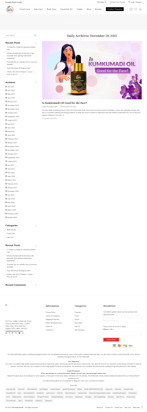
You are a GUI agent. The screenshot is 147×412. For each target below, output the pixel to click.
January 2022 (12, 143)
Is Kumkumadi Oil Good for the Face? (64, 102)
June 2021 (11, 169)
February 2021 (13, 184)
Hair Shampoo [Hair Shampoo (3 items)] (70, 393)
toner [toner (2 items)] (20, 401)
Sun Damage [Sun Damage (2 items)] (11, 401)
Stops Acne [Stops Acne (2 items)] (131, 397)
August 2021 (12, 161)
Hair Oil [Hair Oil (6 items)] (59, 393)
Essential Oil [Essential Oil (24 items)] (10, 393)
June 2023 (11, 90)
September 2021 (13, 158)
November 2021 (13, 150)
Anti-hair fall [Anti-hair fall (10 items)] (10, 389)
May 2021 (11, 173)
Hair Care (38, 9)
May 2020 (11, 202)
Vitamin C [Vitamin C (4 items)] (39, 401)
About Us (49, 326)
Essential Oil (66, 9)
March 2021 (12, 180)
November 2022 (13, 109)
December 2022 (13, 105)
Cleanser (78, 312)
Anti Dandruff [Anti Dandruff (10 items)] (32, 389)
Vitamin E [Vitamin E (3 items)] (48, 401)
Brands (98, 9)
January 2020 (12, 217)
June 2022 (11, 128)
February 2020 (13, 214)
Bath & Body (11, 230)
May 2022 (11, 131)
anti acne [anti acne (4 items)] (21, 389)
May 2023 (11, 94)
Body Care (51, 9)
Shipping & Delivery (52, 319)
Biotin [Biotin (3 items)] (80, 389)
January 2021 (12, 188)
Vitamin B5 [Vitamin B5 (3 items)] (29, 401)
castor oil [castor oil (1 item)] (108, 389)
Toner (77, 316)
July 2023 (11, 87)
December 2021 (13, 146)
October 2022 (12, 113)
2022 (70, 22)
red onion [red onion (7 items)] (69, 397)
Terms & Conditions (53, 316)
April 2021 (11, 176)
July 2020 (11, 195)
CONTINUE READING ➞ (50, 118)
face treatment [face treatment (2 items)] (29, 393)
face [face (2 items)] (19, 393)
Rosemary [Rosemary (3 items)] (78, 397)
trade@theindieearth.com (14, 331)
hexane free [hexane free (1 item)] (82, 393)
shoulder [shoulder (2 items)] (88, 397)
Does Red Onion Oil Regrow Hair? (19, 68)
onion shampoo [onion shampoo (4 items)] (29, 397)
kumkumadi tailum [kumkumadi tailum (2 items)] (119, 393)
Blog (89, 9)
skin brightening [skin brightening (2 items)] (99, 397)
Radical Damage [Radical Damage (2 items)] (57, 397)
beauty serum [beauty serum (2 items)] (55, 389)
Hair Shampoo (80, 330)
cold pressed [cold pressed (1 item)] (128, 389)
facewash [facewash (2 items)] (40, 393)
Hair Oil (77, 326)
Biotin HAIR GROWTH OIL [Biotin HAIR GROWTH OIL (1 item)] (94, 389)
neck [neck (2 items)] (8, 397)
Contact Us (49, 330)
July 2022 (11, 124)
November (78, 22)
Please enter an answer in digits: (114, 326)
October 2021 (12, 154)
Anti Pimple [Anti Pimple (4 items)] (43, 389)
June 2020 (11, 199)
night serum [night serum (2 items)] (17, 397)
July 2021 (11, 165)
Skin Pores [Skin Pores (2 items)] (120, 397)
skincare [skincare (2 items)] (111, 397)
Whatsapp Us (101, 2)
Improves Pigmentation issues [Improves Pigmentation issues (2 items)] (99, 393)
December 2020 (13, 191)
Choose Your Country (117, 2)
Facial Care (25, 9)
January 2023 (12, 101)
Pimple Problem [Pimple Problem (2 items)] (43, 397)
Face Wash (78, 323)
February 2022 (13, 139)
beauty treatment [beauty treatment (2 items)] (69, 389)
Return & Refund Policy (54, 323)
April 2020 (11, 206)
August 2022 (12, 120)
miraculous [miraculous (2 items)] (132, 393)
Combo (80, 9)
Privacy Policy (50, 312)
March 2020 (12, 210)
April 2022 (11, 135)
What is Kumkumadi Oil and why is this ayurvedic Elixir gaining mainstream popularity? (20, 55)
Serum (77, 319)
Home (63, 22)
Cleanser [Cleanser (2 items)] (118, 389)
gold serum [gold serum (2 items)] (50, 393)
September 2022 (13, 116)
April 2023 (11, 98)
